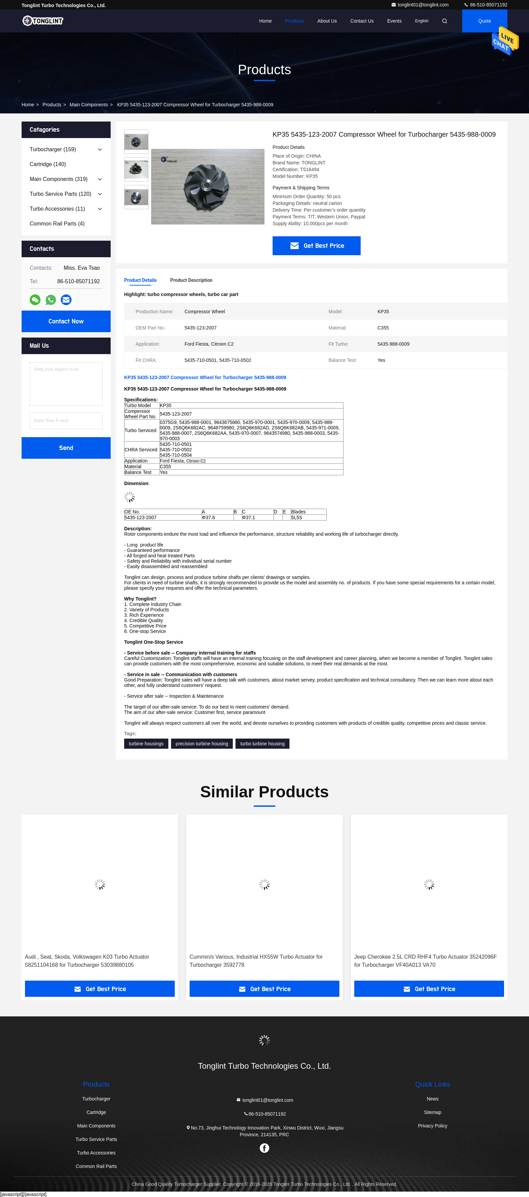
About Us (327, 21)
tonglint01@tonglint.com (420, 4)
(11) (57, 209)
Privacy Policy (432, 1125)
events (394, 21)
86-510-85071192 (485, 4)
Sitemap (432, 1112)
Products (294, 21)
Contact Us (361, 21)
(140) (48, 164)
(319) (59, 179)
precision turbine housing (202, 743)
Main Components (89, 104)
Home (265, 21)
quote (484, 21)
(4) (57, 224)
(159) (53, 149)
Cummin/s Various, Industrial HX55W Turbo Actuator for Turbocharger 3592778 (256, 961)
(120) (60, 194)
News (433, 1098)
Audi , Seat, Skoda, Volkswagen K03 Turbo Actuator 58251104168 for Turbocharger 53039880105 (87, 961)
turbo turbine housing (262, 743)
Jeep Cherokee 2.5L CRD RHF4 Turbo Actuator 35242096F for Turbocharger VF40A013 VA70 (425, 961)
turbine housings (146, 743)
